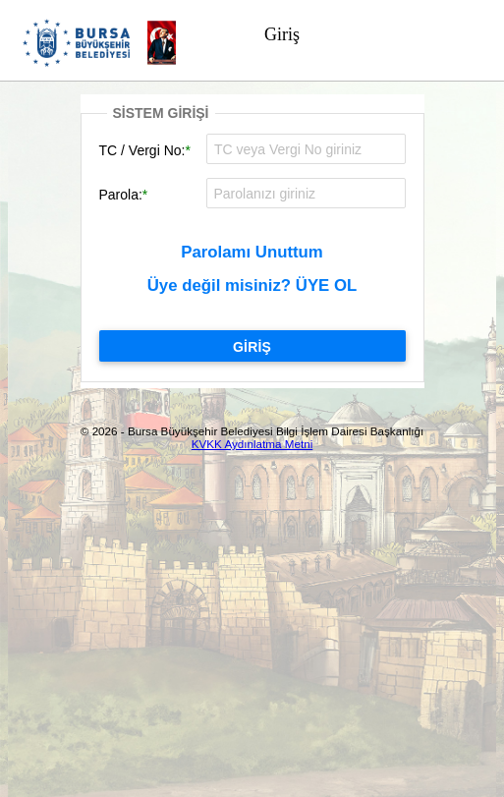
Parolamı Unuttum (252, 252)
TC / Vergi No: (142, 150)
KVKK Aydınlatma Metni (252, 443)
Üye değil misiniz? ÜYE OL (252, 285)
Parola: (120, 194)
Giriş (282, 34)
